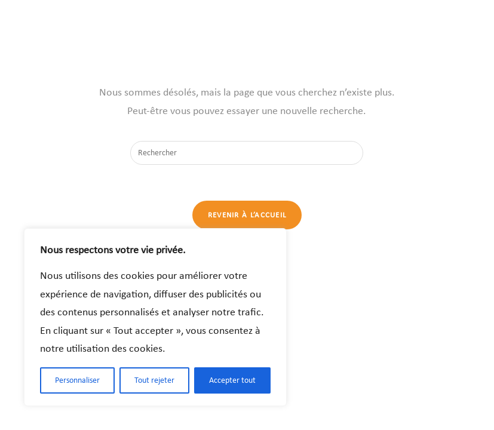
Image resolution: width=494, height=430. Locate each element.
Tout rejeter (154, 380)
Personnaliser (77, 380)
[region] (155, 317)
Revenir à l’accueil (247, 214)
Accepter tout (232, 380)
